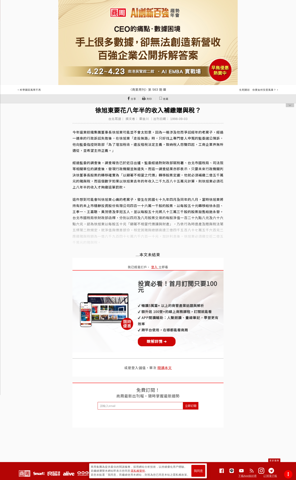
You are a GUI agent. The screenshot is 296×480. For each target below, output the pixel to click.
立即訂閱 (190, 406)
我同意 (198, 470)
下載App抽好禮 (247, 475)
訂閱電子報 (270, 475)
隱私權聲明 (138, 470)
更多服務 (274, 460)
